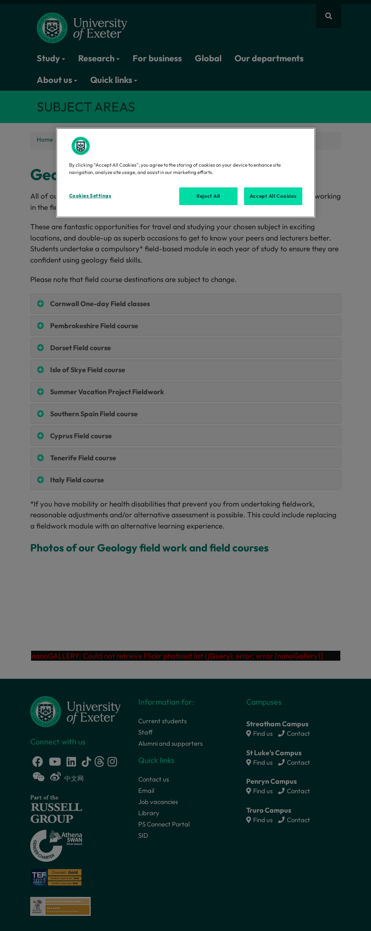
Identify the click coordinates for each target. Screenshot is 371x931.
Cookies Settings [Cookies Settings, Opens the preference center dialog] (90, 195)
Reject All (208, 196)
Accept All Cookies (273, 196)
